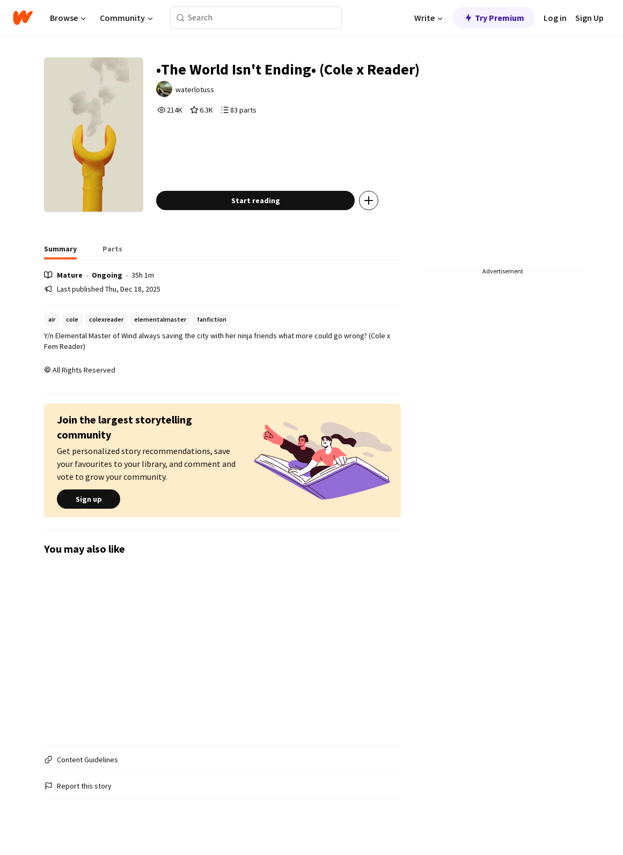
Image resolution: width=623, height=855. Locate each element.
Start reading (255, 200)
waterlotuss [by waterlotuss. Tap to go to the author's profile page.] (194, 89)
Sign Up (589, 17)
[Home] (23, 17)
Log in (555, 17)
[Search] (180, 18)
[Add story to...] (368, 200)
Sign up (88, 499)
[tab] (60, 251)
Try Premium (493, 17)
